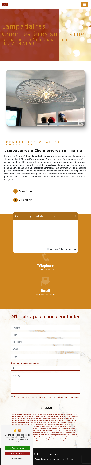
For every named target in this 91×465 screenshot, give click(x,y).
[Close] (75, 215)
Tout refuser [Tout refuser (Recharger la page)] (17, 453)
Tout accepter (17, 448)
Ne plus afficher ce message (63, 249)
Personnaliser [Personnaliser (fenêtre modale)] (17, 458)
